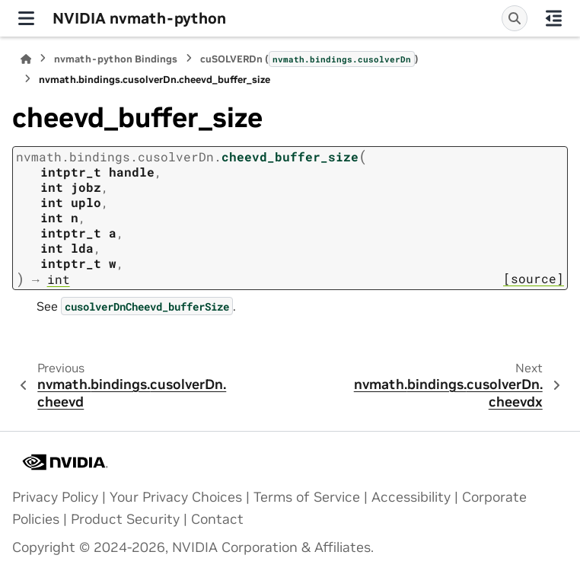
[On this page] (554, 18)
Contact (217, 519)
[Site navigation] (26, 18)
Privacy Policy (55, 497)
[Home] (26, 59)
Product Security (125, 519)
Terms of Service (306, 497)
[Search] (514, 18)
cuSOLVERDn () (309, 58)
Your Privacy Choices (176, 497)
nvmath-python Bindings (115, 59)
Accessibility (411, 497)
